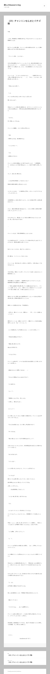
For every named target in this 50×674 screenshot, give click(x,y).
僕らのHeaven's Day (12, 5)
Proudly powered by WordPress (14, 671)
